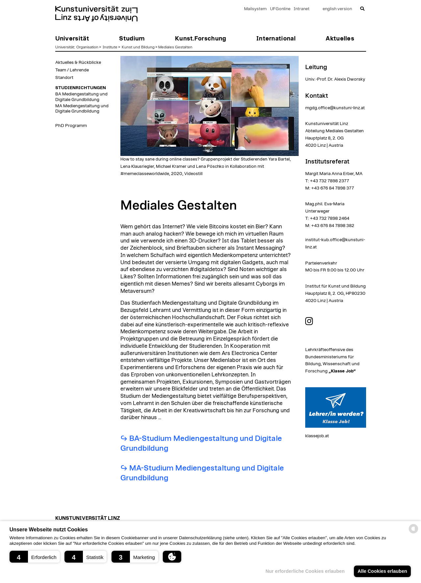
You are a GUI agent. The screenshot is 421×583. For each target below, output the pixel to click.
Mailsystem (255, 9)
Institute (110, 47)
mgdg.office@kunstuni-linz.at (335, 108)
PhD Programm (71, 125)
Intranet (302, 9)
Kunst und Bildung (138, 47)
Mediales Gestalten (175, 47)
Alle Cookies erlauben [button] (382, 571)
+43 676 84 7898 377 (332, 188)
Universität (64, 47)
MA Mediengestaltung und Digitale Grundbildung (82, 109)
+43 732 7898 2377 (329, 181)
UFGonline (280, 9)
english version (337, 9)
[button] (35, 557)
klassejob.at (317, 436)
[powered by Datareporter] (413, 533)
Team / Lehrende (72, 70)
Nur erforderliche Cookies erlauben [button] (305, 571)
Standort (64, 77)
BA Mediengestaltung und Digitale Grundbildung (81, 97)
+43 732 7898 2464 (329, 218)
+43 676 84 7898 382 (332, 225)
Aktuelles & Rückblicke (78, 62)
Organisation (87, 47)
